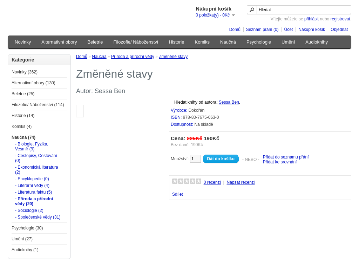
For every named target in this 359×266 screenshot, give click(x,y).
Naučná (228, 42)
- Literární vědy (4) (32, 185)
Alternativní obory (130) (33, 82)
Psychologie (258, 42)
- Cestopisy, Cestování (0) (36, 158)
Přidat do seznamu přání (286, 157)
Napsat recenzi (240, 182)
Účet (288, 29)
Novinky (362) (25, 72)
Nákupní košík (311, 29)
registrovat (340, 19)
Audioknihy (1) (25, 249)
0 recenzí (212, 182)
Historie (176, 42)
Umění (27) (22, 238)
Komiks (202, 42)
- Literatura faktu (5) (33, 192)
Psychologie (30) (27, 228)
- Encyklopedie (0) (32, 178)
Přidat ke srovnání (280, 162)
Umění (288, 42)
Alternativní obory (59, 42)
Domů (235, 29)
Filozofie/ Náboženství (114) (38, 104)
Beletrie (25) (23, 93)
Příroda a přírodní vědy (132, 56)
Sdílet (177, 194)
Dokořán (196, 110)
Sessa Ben (229, 102)
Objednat (339, 29)
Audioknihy (316, 42)
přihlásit (311, 19)
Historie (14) (23, 115)
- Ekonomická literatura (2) (36, 170)
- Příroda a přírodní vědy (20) (34, 201)
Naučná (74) (23, 137)
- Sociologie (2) (29, 210)
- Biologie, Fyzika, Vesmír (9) (31, 146)
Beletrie (95, 42)
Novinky (23, 42)
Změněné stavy (173, 56)
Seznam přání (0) (262, 29)
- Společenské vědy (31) (37, 217)
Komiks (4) (22, 126)
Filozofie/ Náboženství (136, 42)
